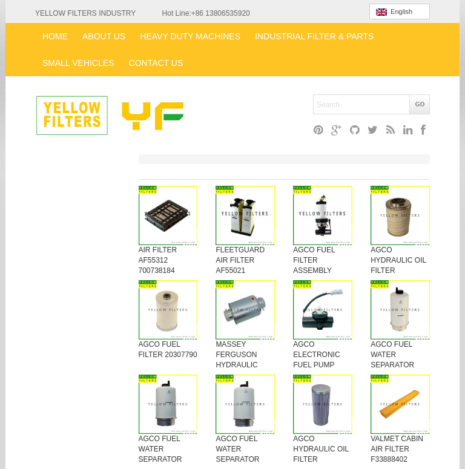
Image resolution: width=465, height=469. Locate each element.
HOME (55, 36)
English (394, 12)
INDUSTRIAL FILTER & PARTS (314, 36)
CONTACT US (156, 63)
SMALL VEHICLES (78, 63)
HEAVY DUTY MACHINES (190, 36)
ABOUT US (103, 36)
